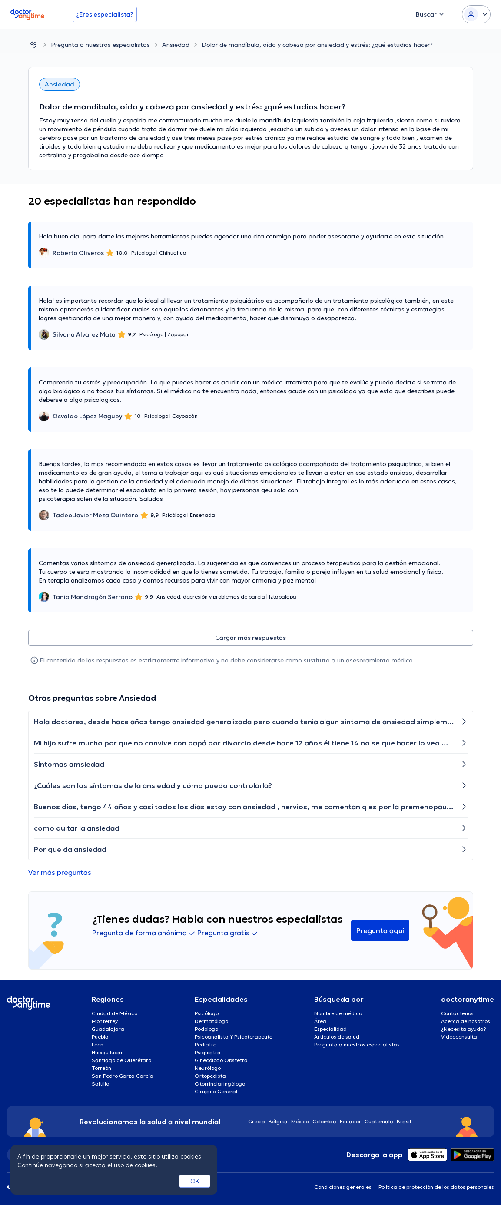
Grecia (256, 1121)
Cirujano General (216, 1091)
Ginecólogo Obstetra (221, 1060)
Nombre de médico (338, 1013)
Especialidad (330, 1029)
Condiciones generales (343, 1187)
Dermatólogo (211, 1021)
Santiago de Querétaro (121, 1060)
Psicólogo (207, 1013)
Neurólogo (208, 1068)
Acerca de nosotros (465, 1021)
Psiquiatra (208, 1052)
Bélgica (278, 1121)
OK (194, 1181)
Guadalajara (108, 1029)
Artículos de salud (336, 1036)
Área (320, 1021)
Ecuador (350, 1121)
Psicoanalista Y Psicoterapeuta (234, 1036)
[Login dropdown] (476, 14)
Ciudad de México (114, 1013)
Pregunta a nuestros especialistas (100, 45)
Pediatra (206, 1044)
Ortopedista (210, 1076)
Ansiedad (175, 45)
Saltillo (100, 1083)
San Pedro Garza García (122, 1076)
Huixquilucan (108, 1052)
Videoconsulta (459, 1036)
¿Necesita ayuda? (463, 1029)
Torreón (101, 1068)
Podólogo (206, 1029)
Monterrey (105, 1021)
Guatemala (379, 1121)
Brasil (404, 1121)
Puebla (100, 1036)
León (97, 1044)
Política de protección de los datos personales (436, 1187)
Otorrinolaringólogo (220, 1083)
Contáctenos (457, 1013)
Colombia (324, 1121)
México (300, 1121)
